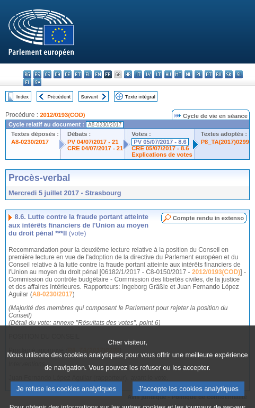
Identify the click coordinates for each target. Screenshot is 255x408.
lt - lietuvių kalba (158, 74)
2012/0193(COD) (62, 115)
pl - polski (199, 74)
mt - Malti (178, 74)
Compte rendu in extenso (208, 218)
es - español (37, 74)
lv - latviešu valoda (148, 74)
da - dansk (57, 74)
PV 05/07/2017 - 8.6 (160, 142)
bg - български (27, 74)
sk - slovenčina (229, 74)
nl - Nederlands (188, 74)
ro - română (219, 74)
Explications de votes (161, 154)
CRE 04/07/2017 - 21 (95, 148)
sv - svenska (37, 82)
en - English (98, 74)
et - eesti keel (78, 74)
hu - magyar (168, 74)
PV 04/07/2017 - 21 (92, 142)
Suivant (89, 96)
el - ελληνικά (88, 74)
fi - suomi (27, 82)
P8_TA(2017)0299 (225, 142)
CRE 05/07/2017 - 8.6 (160, 148)
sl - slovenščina (239, 74)
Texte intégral (140, 96)
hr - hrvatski (128, 74)
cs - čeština (47, 74)
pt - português (209, 74)
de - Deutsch (68, 74)
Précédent (59, 96)
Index (22, 96)
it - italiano (138, 74)
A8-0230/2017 (30, 142)
